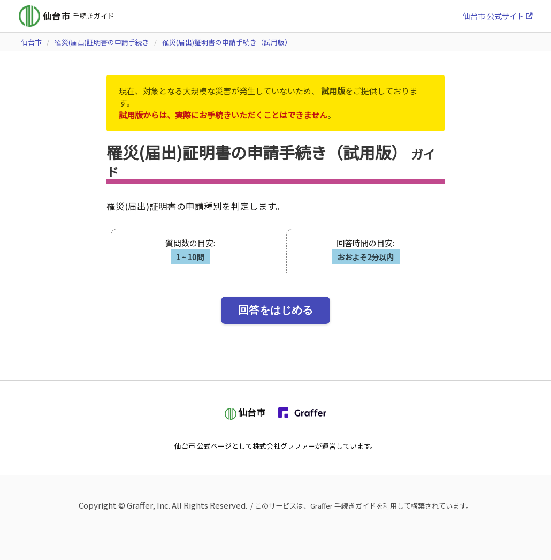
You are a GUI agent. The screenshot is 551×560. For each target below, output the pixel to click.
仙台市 (31, 42)
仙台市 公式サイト (497, 15)
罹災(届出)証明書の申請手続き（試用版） (227, 42)
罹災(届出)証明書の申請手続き (102, 42)
